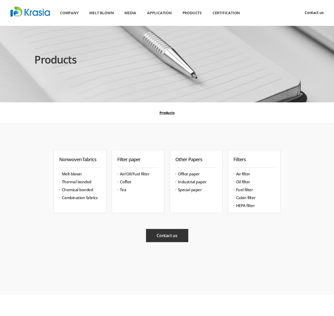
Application (159, 12)
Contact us (314, 12)
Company (69, 12)
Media (130, 12)
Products (192, 12)
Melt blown (101, 12)
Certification (226, 12)
